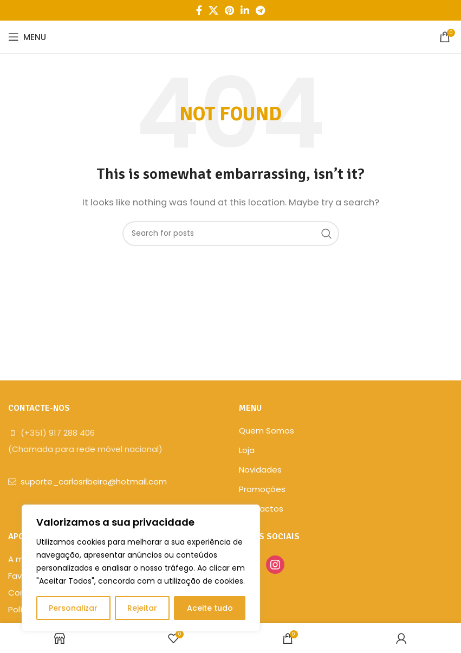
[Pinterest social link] (229, 10)
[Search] (230, 233)
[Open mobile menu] (27, 37)
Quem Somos (266, 430)
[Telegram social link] (260, 10)
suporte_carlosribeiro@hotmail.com (94, 481)
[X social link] (213, 10)
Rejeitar (142, 608)
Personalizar (73, 608)
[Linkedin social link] (244, 10)
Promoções (262, 489)
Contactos (261, 508)
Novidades (260, 469)
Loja (247, 450)
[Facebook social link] (199, 10)
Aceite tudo (210, 608)
